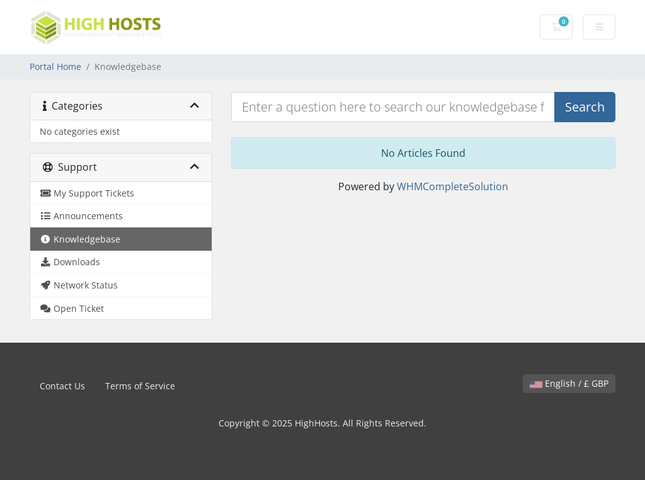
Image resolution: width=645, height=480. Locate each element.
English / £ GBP (569, 383)
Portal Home (55, 66)
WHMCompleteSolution (452, 186)
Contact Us (62, 386)
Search (585, 106)
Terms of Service (140, 386)
